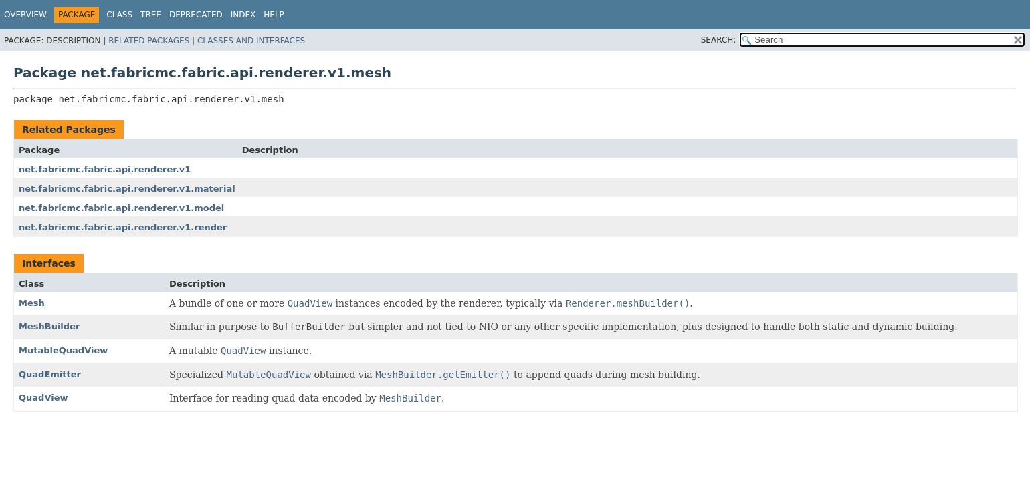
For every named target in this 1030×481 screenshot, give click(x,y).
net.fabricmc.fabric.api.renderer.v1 (105, 169)
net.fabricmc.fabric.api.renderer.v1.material (127, 189)
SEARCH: (718, 40)
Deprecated (196, 14)
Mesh (32, 303)
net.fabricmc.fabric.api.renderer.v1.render (123, 227)
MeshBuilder (49, 326)
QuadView (43, 398)
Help (274, 14)
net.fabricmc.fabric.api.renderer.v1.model (121, 208)
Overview (25, 14)
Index (243, 14)
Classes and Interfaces (251, 40)
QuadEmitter (50, 374)
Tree (150, 14)
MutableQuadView (63, 350)
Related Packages (148, 40)
